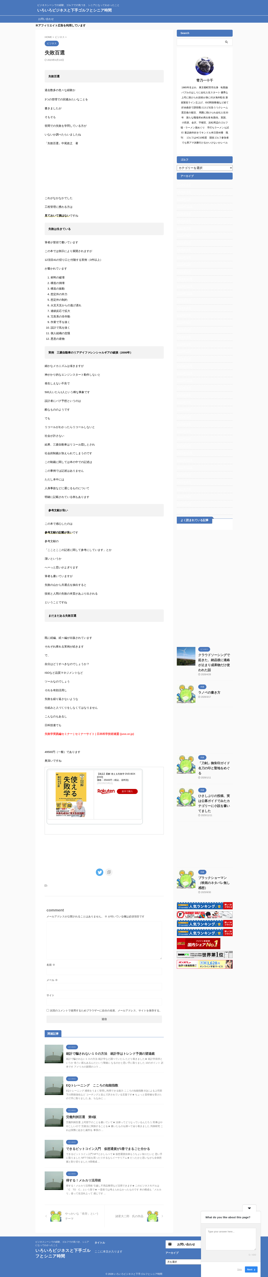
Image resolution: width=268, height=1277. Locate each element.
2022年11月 (184, 460)
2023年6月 (183, 409)
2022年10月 (184, 467)
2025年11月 (184, 206)
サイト (50, 993)
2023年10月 (184, 380)
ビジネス (53, 883)
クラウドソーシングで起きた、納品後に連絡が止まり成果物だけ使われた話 (215, 660)
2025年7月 (183, 228)
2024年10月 (184, 293)
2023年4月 (183, 424)
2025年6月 (183, 235)
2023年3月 (183, 431)
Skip (239, 1269)
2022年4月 (183, 511)
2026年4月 (183, 184)
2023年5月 (183, 416)
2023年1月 (183, 445)
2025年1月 (183, 271)
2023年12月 (184, 366)
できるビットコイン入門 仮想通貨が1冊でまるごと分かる (105, 1146)
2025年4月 (183, 250)
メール (52, 977)
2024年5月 (183, 329)
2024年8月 (183, 308)
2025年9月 (183, 213)
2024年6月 (183, 322)
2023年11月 (184, 373)
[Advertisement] (205, 587)
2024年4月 (183, 337)
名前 (51, 962)
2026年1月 (183, 199)
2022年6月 (183, 496)
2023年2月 (183, 438)
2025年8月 (183, 221)
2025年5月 (183, 242)
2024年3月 (183, 344)
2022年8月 (183, 482)
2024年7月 (183, 315)
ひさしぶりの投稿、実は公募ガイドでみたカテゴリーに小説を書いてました (215, 790)
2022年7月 (183, 489)
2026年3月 (183, 192)
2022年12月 (184, 453)
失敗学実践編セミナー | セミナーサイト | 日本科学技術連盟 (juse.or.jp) (89, 741)
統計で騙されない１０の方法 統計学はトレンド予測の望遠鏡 (107, 1051)
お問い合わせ (46, 18)
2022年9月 (183, 474)
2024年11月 (184, 286)
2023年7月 (183, 402)
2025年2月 (183, 264)
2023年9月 (183, 387)
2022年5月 (183, 503)
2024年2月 (183, 351)
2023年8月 (183, 395)
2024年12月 (184, 279)
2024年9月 (183, 300)
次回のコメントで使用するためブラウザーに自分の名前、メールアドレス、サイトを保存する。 (106, 1008)
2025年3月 (183, 257)
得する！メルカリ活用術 (82, 1178)
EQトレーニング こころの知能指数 (90, 1083)
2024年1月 (183, 358)
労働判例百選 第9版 (80, 1114)
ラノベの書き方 (207, 687)
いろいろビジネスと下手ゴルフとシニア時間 (74, 10)
